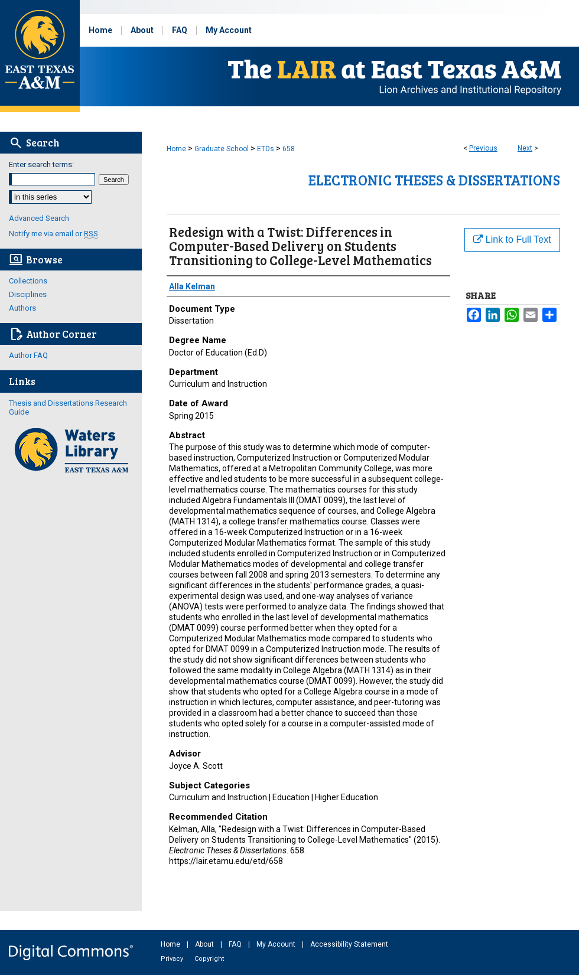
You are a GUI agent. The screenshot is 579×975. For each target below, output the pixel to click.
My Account (276, 944)
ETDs (265, 149)
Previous (483, 148)
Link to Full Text (512, 239)
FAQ (236, 944)
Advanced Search (39, 218)
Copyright (209, 959)
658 (288, 149)
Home (176, 149)
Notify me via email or (53, 233)
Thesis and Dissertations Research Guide (68, 407)
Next (525, 148)
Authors (22, 308)
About (205, 944)
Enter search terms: (41, 164)
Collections (28, 280)
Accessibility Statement (349, 944)
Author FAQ (28, 355)
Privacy (173, 959)
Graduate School (221, 149)
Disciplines (28, 294)
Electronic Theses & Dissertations (434, 180)
